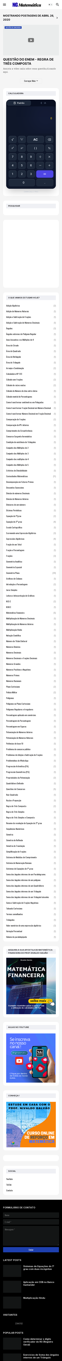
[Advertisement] (31, 254)
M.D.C (31, 601)
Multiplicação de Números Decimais (31, 618)
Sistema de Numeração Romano (31, 862)
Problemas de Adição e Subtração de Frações (31, 754)
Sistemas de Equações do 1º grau (31, 868)
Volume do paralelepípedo (31, 936)
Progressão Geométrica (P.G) (31, 771)
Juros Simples (31, 589)
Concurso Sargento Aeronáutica (31, 436)
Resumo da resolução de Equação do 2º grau (31, 823)
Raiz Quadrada (31, 794)
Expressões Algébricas (31, 538)
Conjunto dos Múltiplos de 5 (31, 464)
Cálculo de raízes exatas (31, 385)
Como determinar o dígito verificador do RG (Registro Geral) (38, 1342)
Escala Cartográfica (31, 527)
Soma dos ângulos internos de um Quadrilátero (31, 885)
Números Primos (31, 675)
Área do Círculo (31, 345)
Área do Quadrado (31, 351)
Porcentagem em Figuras (31, 726)
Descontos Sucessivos (31, 487)
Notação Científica (31, 635)
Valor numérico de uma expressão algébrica (31, 925)
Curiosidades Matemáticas (31, 476)
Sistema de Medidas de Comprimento (31, 857)
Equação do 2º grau (31, 521)
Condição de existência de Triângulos (31, 442)
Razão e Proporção (31, 800)
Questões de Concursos (31, 789)
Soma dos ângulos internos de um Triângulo (31, 891)
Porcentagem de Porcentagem (31, 720)
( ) (35, 148)
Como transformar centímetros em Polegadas (31, 402)
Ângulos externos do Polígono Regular (31, 334)
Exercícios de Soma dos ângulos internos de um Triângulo (41, 1356)
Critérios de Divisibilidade (31, 470)
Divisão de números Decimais (31, 493)
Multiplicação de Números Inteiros (31, 624)
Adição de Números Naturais (31, 311)
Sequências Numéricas (31, 828)
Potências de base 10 (31, 743)
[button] (4, 4)
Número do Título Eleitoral (31, 641)
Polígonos (31, 698)
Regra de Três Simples (31, 811)
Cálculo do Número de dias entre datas (31, 390)
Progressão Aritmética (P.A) (31, 766)
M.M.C (31, 607)
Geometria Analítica (31, 561)
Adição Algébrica (31, 305)
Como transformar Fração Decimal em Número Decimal (31, 407)
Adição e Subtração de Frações (31, 316)
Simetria (31, 834)
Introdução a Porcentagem (31, 584)
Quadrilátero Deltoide (31, 783)
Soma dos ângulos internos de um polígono (31, 880)
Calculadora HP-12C (31, 373)
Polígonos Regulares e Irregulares (31, 709)
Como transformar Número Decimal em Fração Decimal (31, 413)
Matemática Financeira (31, 612)
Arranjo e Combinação (31, 368)
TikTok (8, 1184)
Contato (9, 1190)
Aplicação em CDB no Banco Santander (38, 1283)
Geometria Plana (31, 572)
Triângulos (31, 919)
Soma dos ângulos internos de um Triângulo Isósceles (31, 897)
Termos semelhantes (31, 914)
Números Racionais (31, 680)
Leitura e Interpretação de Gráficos (31, 595)
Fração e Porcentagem (31, 550)
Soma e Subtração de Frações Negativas (31, 902)
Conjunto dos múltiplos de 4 (31, 459)
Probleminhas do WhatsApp (31, 760)
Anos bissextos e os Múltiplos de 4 (31, 339)
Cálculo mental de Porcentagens (31, 396)
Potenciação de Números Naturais (31, 737)
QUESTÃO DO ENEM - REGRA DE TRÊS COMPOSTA (28, 61)
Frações (31, 555)
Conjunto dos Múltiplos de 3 (31, 453)
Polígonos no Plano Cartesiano (31, 703)
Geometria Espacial (31, 567)
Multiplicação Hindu (31, 629)
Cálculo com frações (31, 379)
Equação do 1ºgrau (31, 516)
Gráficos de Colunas (31, 578)
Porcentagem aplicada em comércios (31, 715)
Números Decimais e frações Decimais (31, 658)
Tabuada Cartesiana (31, 908)
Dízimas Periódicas (31, 510)
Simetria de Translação (31, 845)
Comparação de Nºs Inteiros (31, 425)
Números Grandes (31, 663)
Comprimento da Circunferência (31, 430)
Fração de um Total (31, 544)
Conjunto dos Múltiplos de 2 (31, 447)
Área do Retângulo (31, 356)
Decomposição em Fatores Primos (31, 481)
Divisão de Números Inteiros (31, 498)
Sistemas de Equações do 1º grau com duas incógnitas (38, 1267)
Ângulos (31, 328)
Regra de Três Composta (31, 806)
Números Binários (31, 646)
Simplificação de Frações (31, 851)
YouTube (9, 1179)
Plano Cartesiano (31, 686)
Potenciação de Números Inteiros (31, 732)
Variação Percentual (31, 931)
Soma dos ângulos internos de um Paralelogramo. (31, 874)
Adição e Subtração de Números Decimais (31, 322)
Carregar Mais (30, 80)
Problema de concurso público (31, 749)
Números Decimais (31, 652)
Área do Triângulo (31, 362)
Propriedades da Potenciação (31, 777)
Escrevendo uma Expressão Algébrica (31, 533)
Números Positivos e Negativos (31, 669)
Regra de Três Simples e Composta (31, 817)
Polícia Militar (31, 692)
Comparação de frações (31, 419)
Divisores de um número (31, 504)
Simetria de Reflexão (31, 840)
